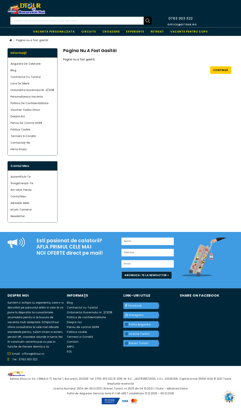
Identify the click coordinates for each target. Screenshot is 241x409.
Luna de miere (20, 83)
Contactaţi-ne (20, 143)
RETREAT (157, 31)
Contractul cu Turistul (25, 77)
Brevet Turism (139, 343)
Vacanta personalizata (54, 31)
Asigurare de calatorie (26, 64)
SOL (69, 351)
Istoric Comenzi (21, 209)
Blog (13, 70)
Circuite (88, 31)
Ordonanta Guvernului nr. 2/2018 (32, 90)
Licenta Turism (139, 334)
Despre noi (18, 116)
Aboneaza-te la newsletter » (146, 275)
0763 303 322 (181, 18)
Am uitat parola (21, 190)
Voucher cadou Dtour (25, 110)
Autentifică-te (21, 177)
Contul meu (18, 196)
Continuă (220, 70)
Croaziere (111, 31)
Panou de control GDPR (26, 123)
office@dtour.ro (182, 24)
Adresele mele (20, 203)
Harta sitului (19, 149)
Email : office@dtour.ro (26, 354)
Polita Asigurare (140, 324)
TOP (229, 395)
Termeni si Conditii (23, 136)
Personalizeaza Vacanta (27, 96)
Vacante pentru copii (189, 31)
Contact (73, 342)
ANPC (70, 346)
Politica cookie (20, 129)
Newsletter (18, 216)
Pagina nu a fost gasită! (32, 40)
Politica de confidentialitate (30, 103)
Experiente (135, 31)
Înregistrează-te (22, 183)
